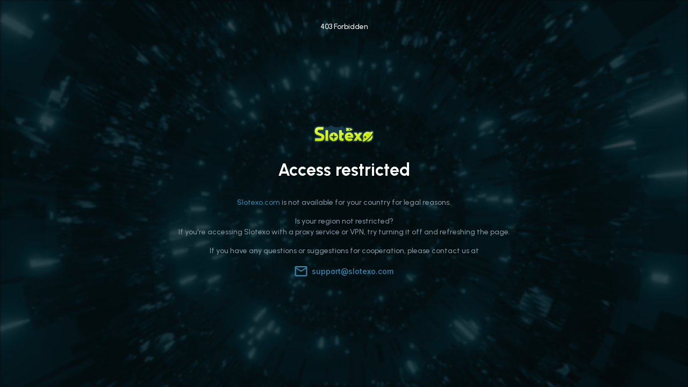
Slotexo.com (258, 202)
